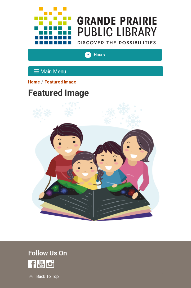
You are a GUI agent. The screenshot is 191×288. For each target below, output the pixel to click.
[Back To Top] (95, 276)
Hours (101, 55)
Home (34, 82)
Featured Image (60, 82)
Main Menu (50, 71)
